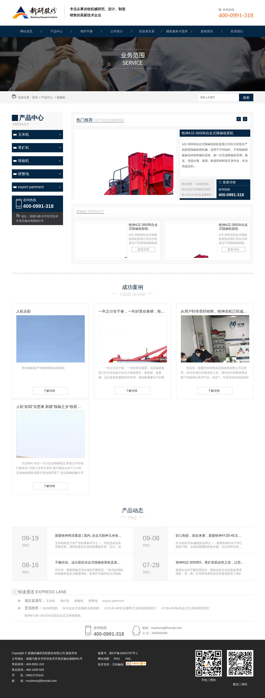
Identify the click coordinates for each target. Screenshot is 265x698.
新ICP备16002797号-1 (123, 653)
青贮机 (23, 148)
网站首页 (26, 31)
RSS (117, 658)
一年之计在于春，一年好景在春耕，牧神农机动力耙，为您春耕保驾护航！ (132, 311)
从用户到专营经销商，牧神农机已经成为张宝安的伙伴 (215, 311)
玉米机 (23, 134)
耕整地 (23, 174)
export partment (31, 187)
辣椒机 (61, 97)
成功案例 (132, 287)
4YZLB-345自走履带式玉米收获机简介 (130, 608)
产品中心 (56, 31)
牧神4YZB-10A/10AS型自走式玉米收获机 (53, 615)
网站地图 (103, 658)
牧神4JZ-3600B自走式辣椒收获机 (207, 133)
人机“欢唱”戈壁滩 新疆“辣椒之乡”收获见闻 (50, 407)
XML (128, 658)
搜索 (246, 97)
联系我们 (237, 31)
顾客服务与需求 (177, 31)
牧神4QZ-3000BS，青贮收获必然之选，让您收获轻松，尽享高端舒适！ (210, 562)
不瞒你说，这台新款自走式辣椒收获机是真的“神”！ (89, 562)
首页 (35, 97)
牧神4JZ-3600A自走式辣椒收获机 (233, 226)
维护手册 (86, 31)
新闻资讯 (207, 31)
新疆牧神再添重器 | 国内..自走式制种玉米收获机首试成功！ (89, 535)
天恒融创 (118, 664)
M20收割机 (202, 184)
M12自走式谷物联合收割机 (81, 608)
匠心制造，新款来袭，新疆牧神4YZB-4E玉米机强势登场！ (210, 535)
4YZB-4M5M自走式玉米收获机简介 (185, 608)
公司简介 (117, 31)
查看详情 (229, 182)
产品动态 (132, 510)
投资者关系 (146, 31)
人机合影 (23, 311)
